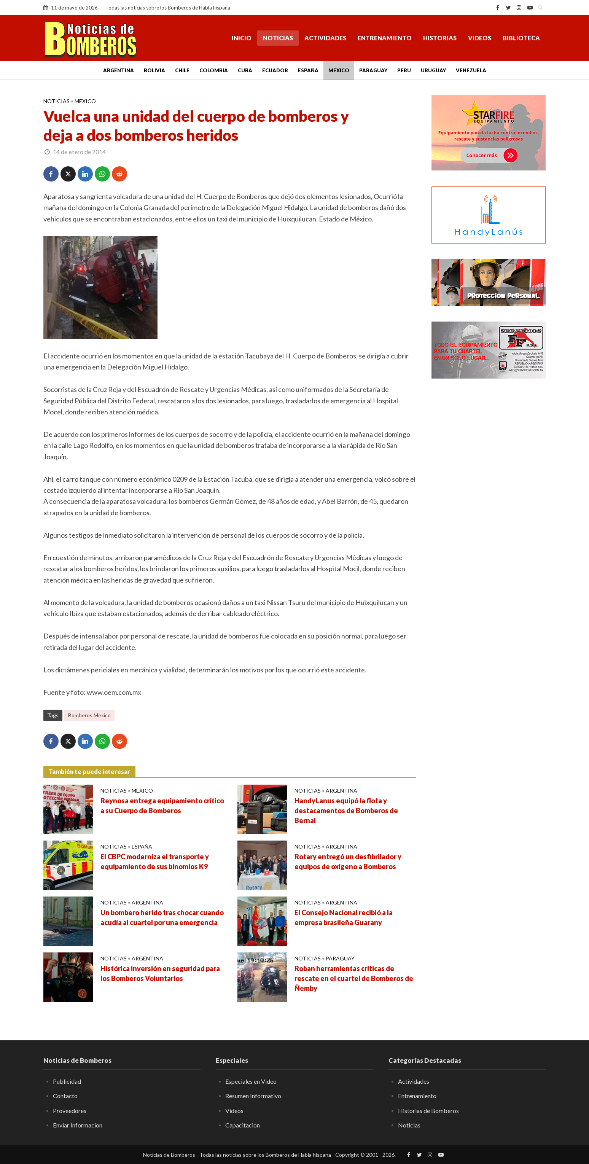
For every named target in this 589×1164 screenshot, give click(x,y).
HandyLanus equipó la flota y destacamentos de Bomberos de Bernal (346, 810)
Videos (479, 37)
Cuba (245, 70)
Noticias (278, 37)
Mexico (338, 70)
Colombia (213, 70)
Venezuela (471, 70)
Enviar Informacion (77, 1125)
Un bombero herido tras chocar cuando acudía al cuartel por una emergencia (162, 917)
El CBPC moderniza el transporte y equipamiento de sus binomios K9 (154, 861)
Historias (440, 37)
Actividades (325, 37)
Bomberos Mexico (89, 715)
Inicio (242, 37)
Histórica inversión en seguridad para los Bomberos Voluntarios (160, 973)
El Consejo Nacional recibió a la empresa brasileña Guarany (343, 917)
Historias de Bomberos (428, 1110)
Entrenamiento (385, 37)
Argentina (118, 70)
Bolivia (154, 70)
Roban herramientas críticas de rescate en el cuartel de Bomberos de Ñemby (353, 978)
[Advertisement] (488, 508)
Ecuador (275, 70)
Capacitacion (242, 1125)
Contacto (65, 1095)
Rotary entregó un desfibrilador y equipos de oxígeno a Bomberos (347, 861)
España (308, 70)
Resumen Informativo (253, 1095)
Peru (404, 70)
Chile (182, 70)
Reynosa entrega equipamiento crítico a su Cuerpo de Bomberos (162, 805)
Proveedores (69, 1110)
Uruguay (433, 70)
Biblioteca (521, 37)
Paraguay (373, 70)
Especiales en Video (251, 1081)
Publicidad (67, 1081)
